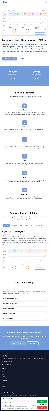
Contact (4, 386)
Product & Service (40, 225)
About (3, 384)
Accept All (42, 401)
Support (4, 389)
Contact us (31, 408)
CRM (26, 225)
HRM (21, 225)
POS (32, 225)
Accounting (14, 225)
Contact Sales (32, 343)
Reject (42, 407)
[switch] (34, 405)
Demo (3, 376)
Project (6, 225)
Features (4, 371)
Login (22, 58)
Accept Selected (42, 404)
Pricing (3, 374)
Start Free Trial (9, 58)
